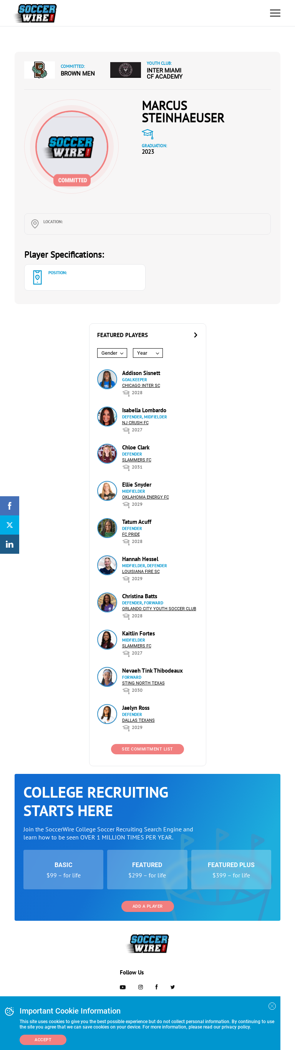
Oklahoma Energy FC (145, 497)
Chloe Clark (135, 447)
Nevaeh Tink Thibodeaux (152, 670)
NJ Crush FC (135, 422)
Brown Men (78, 73)
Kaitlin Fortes (138, 633)
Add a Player (148, 906)
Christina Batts (139, 596)
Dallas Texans (138, 720)
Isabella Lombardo (144, 410)
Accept (43, 1039)
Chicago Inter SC (141, 385)
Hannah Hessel (140, 559)
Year (142, 353)
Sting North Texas (143, 683)
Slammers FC (136, 460)
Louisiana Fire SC (141, 571)
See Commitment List (147, 749)
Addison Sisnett (141, 373)
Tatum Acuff (136, 521)
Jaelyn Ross (135, 707)
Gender (109, 353)
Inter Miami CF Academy (164, 73)
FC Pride (131, 534)
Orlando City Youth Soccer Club (159, 608)
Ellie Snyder (136, 484)
